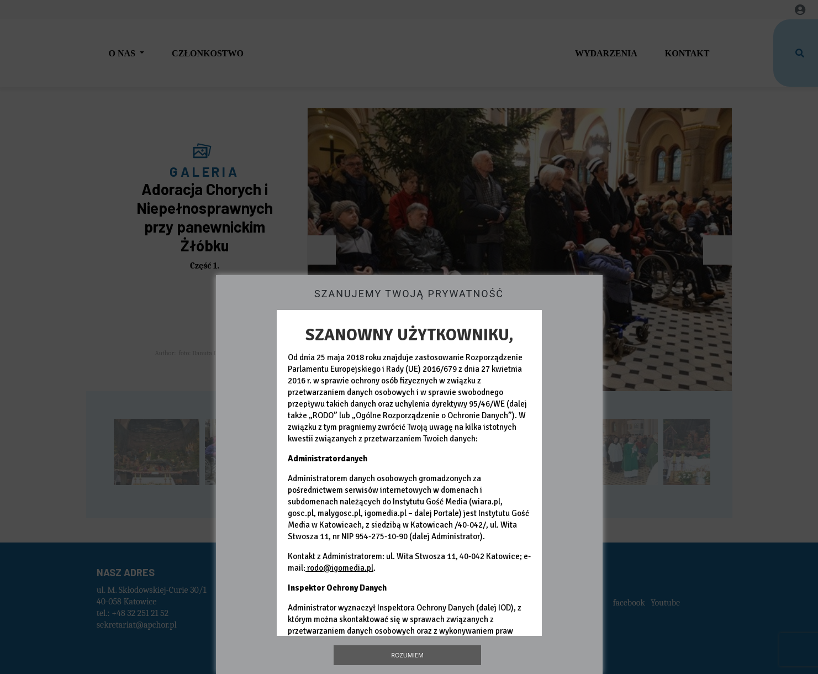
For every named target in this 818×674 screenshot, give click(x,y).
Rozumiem (407, 655)
